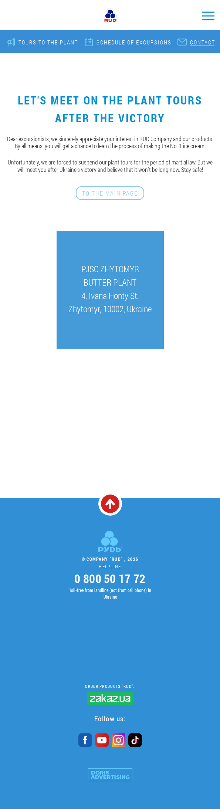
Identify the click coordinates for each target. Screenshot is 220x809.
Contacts (204, 42)
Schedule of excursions (134, 42)
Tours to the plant (48, 42)
